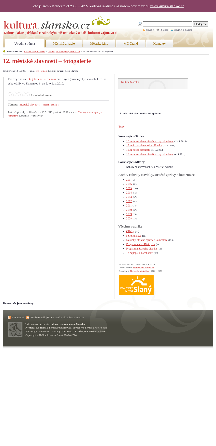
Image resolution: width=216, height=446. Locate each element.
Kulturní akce (133, 235)
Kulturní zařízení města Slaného (67, 323)
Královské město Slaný (140, 271)
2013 (129, 196)
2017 (129, 179)
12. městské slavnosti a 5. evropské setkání (149, 141)
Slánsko (101, 331)
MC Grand (130, 43)
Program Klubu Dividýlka (140, 244)
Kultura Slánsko (130, 82)
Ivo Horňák (41, 71)
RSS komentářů (37, 317)
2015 (129, 188)
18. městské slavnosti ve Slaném (144, 145)
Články (130, 231)
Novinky (150, 29)
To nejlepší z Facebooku (139, 252)
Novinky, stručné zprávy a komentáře (64, 51)
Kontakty (159, 43)
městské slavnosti (29, 104)
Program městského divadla (141, 248)
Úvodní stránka (24, 43)
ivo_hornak (86, 327)
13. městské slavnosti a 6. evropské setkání (149, 154)
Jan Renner (44, 331)
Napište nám (101, 327)
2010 (129, 209)
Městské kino (99, 43)
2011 (129, 205)
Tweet (122, 126)
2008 (129, 218)
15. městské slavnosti (138, 149)
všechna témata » (51, 105)
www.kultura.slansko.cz (167, 6)
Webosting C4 (68, 331)
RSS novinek (18, 317)
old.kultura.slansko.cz (73, 317)
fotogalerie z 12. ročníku (41, 79)
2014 (129, 192)
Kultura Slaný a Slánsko (34, 51)
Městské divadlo (64, 43)
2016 (129, 184)
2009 (129, 214)
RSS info (164, 29)
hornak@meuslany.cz (60, 327)
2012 (129, 201)
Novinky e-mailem (183, 29)
